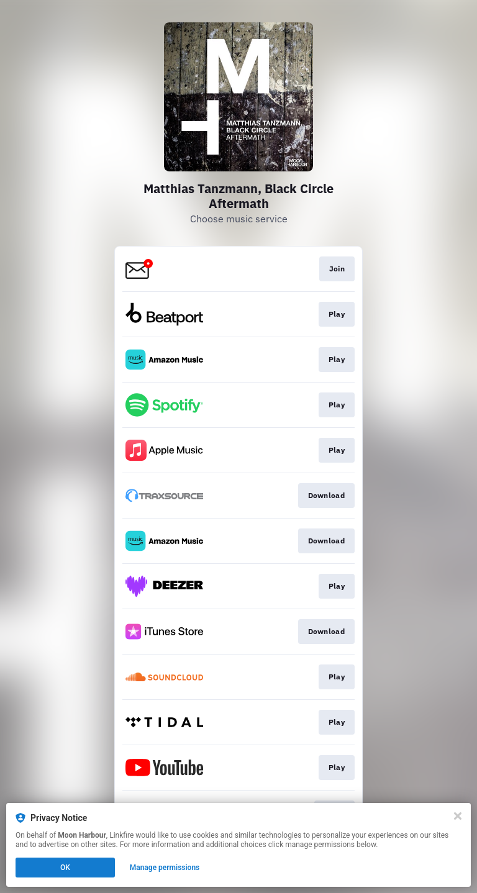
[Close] (458, 816)
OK (65, 867)
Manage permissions (165, 867)
